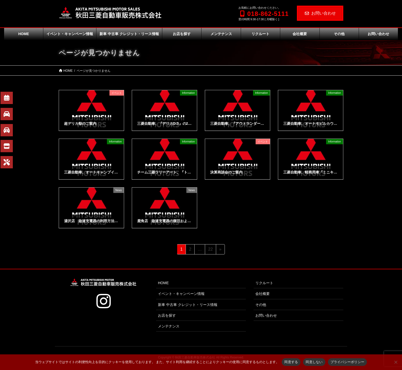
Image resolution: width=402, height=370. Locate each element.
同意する (291, 362)
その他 (260, 305)
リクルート (264, 283)
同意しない (314, 362)
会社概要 (262, 294)
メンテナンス (168, 326)
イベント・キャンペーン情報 (181, 294)
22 (210, 250)
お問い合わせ (320, 13)
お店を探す (167, 315)
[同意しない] (395, 362)
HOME (163, 283)
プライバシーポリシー (347, 362)
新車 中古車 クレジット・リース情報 (187, 305)
